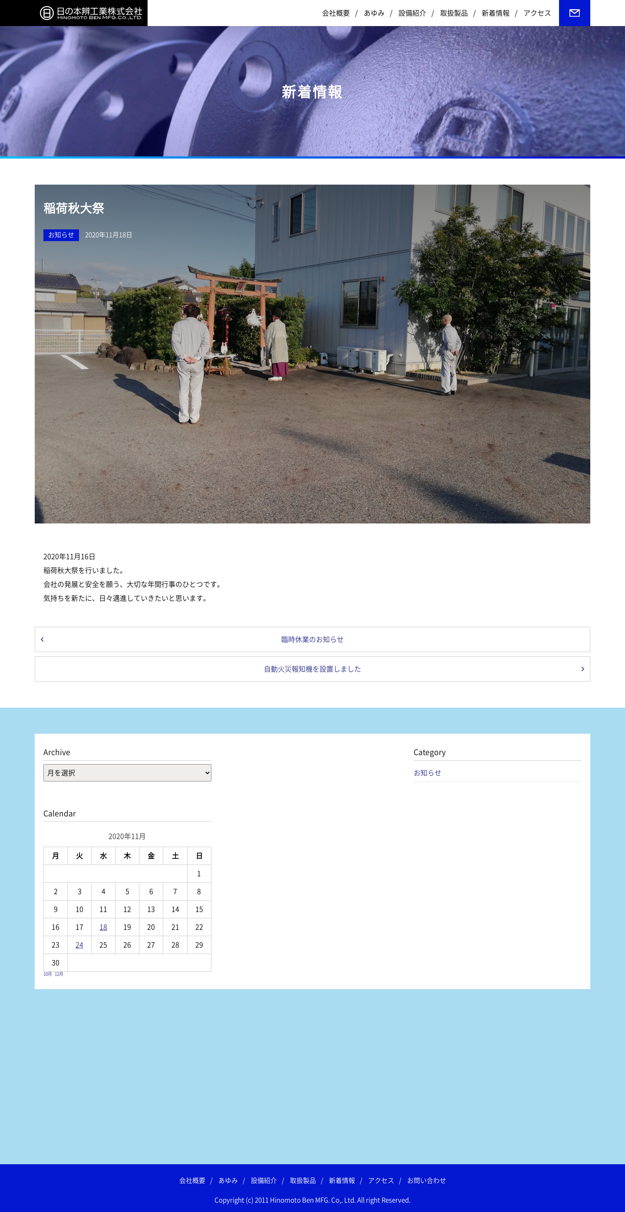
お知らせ (61, 235)
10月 (47, 974)
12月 (59, 974)
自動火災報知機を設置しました (312, 669)
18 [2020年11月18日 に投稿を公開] (103, 927)
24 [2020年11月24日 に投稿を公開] (79, 944)
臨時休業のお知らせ (312, 639)
